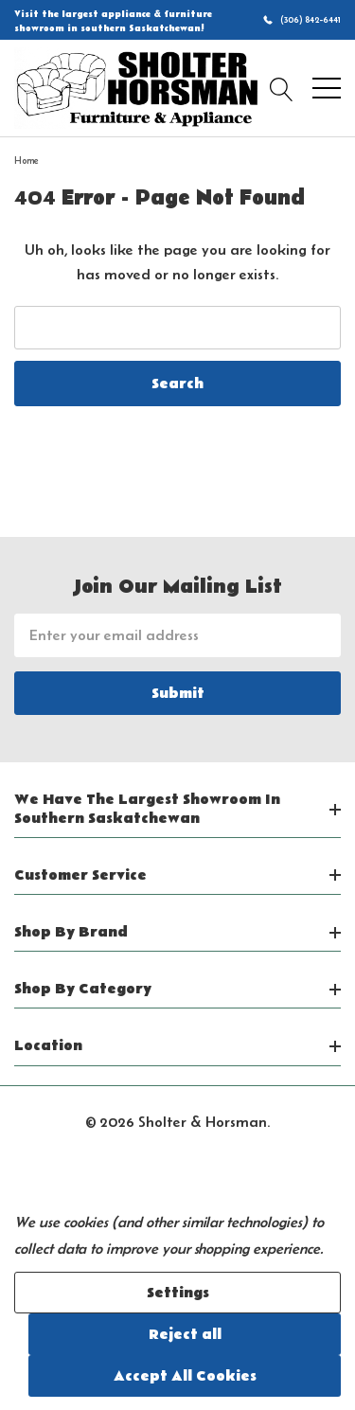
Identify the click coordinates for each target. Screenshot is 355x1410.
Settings (178, 1292)
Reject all (185, 1334)
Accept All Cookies (185, 1375)
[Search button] (281, 88)
